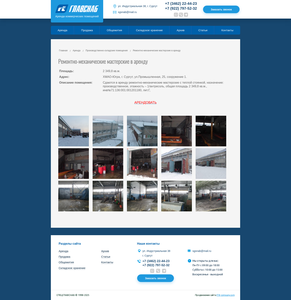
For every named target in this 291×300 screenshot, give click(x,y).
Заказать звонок (221, 9)
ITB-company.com (226, 295)
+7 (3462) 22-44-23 (181, 3)
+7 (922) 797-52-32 (181, 8)
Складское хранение (149, 30)
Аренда (62, 30)
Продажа (87, 30)
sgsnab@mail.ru (127, 12)
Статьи (202, 30)
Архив (180, 30)
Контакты (227, 30)
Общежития (114, 30)
